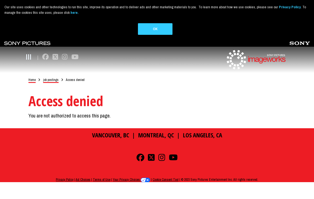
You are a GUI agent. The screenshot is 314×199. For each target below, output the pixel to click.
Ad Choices (83, 174)
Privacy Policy (65, 174)
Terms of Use (101, 174)
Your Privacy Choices (131, 174)
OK (155, 29)
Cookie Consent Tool (166, 174)
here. (74, 12)
